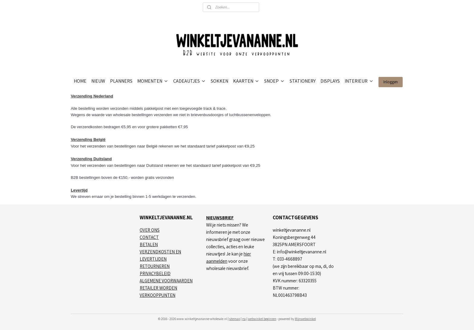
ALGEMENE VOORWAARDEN (166, 281)
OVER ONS (150, 230)
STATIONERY (303, 81)
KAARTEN (246, 81)
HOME (80, 81)
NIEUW (98, 81)
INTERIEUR (359, 81)
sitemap (234, 319)
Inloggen (390, 81)
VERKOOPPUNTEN (157, 295)
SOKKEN (219, 81)
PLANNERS (121, 81)
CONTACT (149, 237)
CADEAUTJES (189, 81)
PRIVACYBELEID (155, 273)
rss (244, 319)
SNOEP (274, 81)
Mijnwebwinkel (305, 319)
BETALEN (149, 244)
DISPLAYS (330, 81)
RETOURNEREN (155, 266)
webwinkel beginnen (262, 319)
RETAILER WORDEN (158, 288)
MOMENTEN (152, 81)
